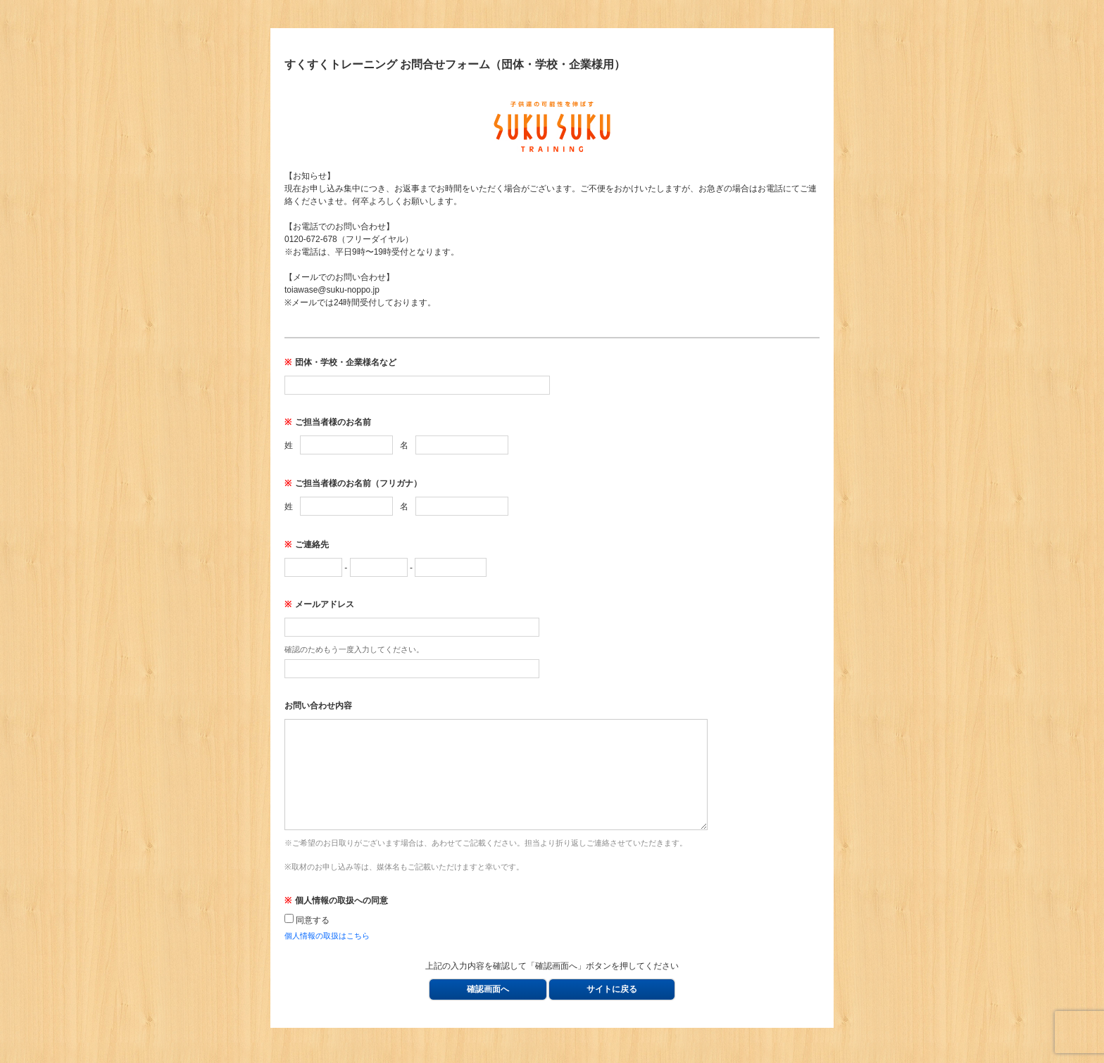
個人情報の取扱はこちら (327, 957)
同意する (307, 941)
